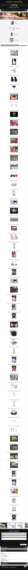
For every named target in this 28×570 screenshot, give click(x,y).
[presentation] (6, 542)
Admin (15, 567)
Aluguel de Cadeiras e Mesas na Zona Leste (7, 46)
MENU (2, 10)
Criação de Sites (11, 567)
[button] (2, 16)
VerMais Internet (6, 567)
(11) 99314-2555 (13, 5)
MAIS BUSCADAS (4, 563)
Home (1, 46)
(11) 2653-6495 (13, 4)
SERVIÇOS (3, 550)
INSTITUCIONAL (4, 547)
